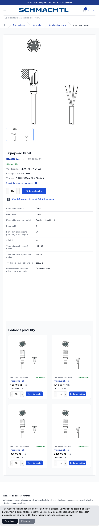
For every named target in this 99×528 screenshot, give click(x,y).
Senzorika (37, 25)
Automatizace (19, 25)
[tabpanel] (49, 82)
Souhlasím (10, 521)
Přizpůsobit (26, 521)
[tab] (19, 134)
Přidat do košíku (34, 191)
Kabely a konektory (57, 25)
